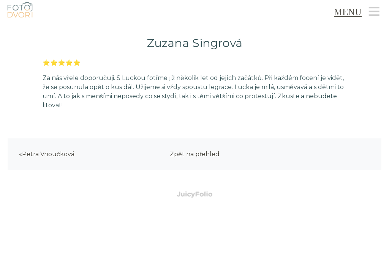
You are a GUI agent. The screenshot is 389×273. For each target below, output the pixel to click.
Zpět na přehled (195, 154)
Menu (348, 11)
